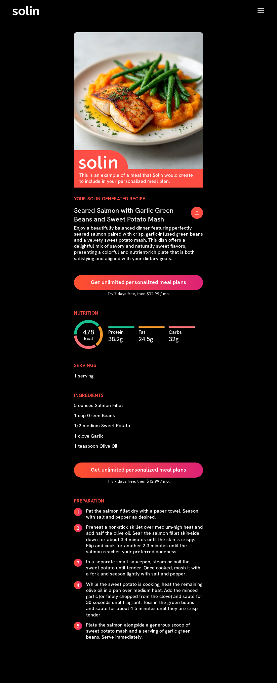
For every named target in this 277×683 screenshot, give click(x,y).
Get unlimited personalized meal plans (138, 282)
